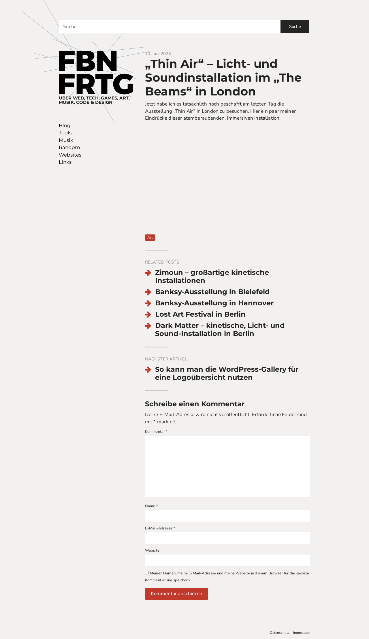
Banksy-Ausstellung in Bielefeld (212, 292)
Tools (65, 133)
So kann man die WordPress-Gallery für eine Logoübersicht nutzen (226, 373)
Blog (65, 125)
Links (65, 162)
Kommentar (156, 431)
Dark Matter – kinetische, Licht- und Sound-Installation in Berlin (220, 330)
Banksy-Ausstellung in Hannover (214, 303)
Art (150, 237)
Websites (70, 155)
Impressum (301, 632)
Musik (66, 140)
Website (152, 550)
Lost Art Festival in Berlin (200, 314)
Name (151, 506)
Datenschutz (279, 632)
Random (69, 147)
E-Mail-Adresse (160, 528)
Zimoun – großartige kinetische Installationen (212, 276)
